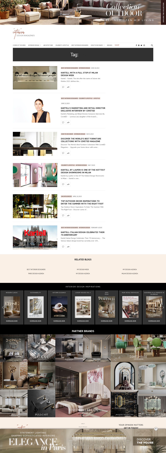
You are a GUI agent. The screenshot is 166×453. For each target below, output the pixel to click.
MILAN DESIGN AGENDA (130, 274)
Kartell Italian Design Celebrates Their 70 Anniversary (83, 233)
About (83, 423)
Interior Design (33, 45)
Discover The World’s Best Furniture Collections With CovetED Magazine (81, 140)
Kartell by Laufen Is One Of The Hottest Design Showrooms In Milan (83, 171)
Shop (117, 45)
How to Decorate (97, 45)
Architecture (48, 45)
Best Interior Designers (80, 45)
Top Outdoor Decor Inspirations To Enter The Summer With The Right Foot (82, 202)
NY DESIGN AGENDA (83, 274)
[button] (163, 307)
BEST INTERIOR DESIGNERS (36, 269)
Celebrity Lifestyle (62, 45)
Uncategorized (66, 196)
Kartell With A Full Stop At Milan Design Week (79, 74)
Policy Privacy (83, 427)
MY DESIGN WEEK (83, 269)
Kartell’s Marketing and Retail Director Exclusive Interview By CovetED (83, 109)
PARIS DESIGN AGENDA (36, 274)
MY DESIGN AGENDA (130, 269)
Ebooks (109, 45)
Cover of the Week (19, 45)
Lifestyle (97, 98)
